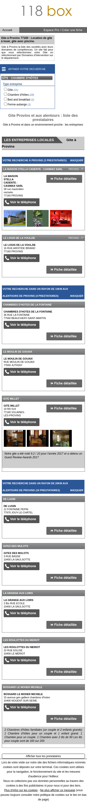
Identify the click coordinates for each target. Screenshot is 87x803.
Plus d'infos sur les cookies (21, 790)
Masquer (76, 160)
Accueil (7, 30)
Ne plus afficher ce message (57, 790)
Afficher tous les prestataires (43, 756)
